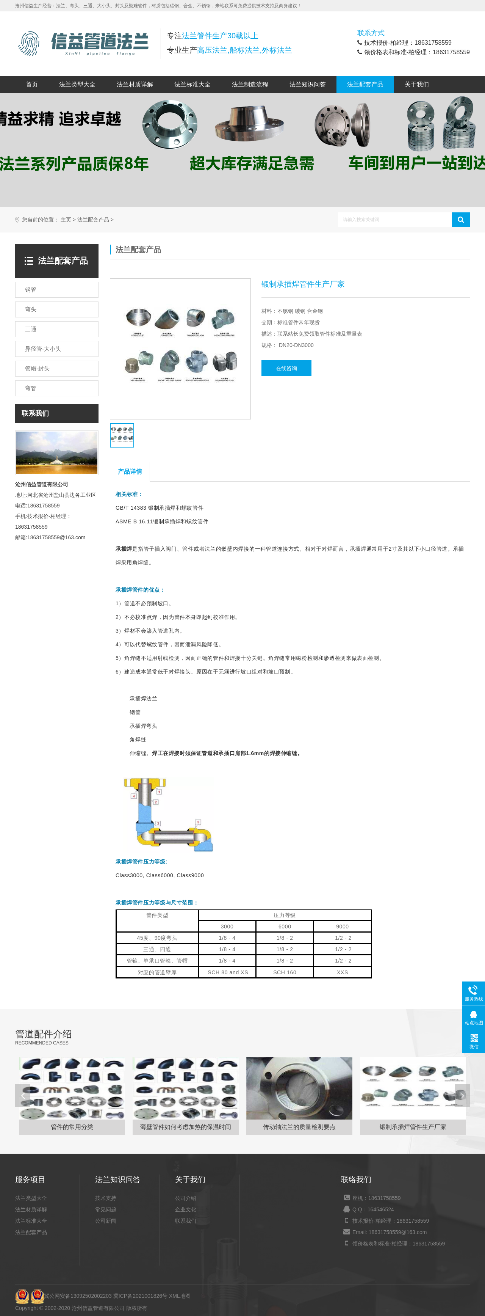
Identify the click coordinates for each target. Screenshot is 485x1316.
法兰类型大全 (77, 84)
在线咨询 (286, 368)
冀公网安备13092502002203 (71, 1296)
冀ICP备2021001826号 (140, 1296)
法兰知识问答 (307, 84)
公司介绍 (185, 1198)
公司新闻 (105, 1221)
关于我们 (417, 84)
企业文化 (185, 1209)
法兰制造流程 (250, 84)
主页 (66, 220)
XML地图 (180, 1296)
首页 (32, 84)
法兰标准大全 (192, 84)
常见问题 (105, 1209)
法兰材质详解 (135, 84)
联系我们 (185, 1221)
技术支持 (105, 1198)
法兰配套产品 (365, 84)
